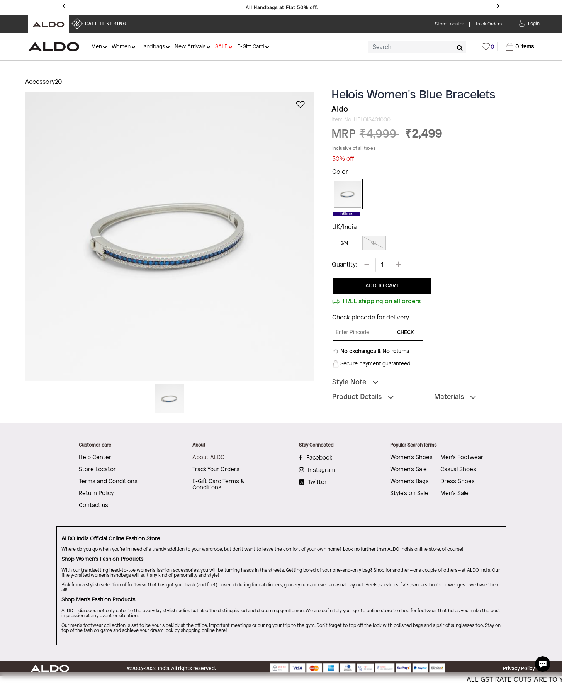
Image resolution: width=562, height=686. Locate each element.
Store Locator (97, 470)
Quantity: (344, 264)
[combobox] (417, 47)
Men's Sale (454, 494)
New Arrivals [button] (190, 47)
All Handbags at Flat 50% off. (282, 7)
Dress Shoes (457, 482)
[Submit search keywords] (460, 47)
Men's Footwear (461, 458)
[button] (534, 23)
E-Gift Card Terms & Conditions (218, 485)
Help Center (95, 458)
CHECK (405, 333)
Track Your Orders (215, 470)
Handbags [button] (152, 47)
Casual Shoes (458, 470)
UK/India (344, 227)
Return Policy (96, 494)
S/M (344, 243)
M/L (373, 243)
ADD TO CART (382, 286)
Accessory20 (43, 82)
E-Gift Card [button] (250, 47)
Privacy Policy (519, 668)
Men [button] (96, 47)
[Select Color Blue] (344, 194)
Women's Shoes (411, 458)
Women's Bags (409, 482)
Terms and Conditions (108, 482)
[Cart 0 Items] (520, 47)
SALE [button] (221, 47)
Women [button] (121, 47)
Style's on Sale (409, 494)
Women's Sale (408, 470)
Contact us (93, 506)
